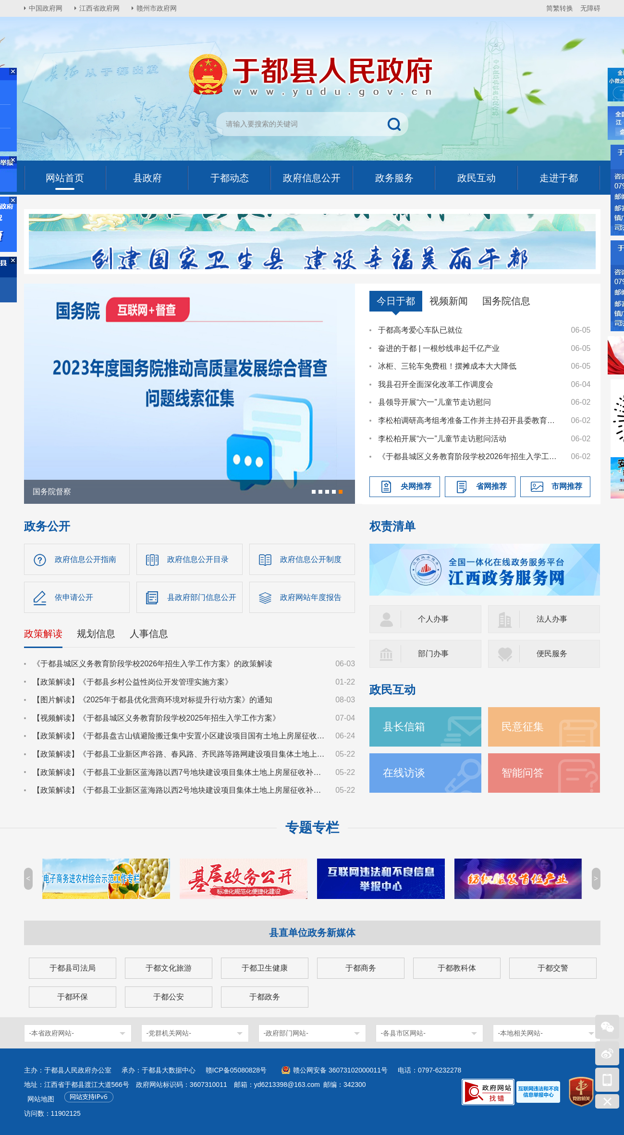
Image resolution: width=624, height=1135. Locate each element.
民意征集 (523, 727)
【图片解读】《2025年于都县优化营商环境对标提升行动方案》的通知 (153, 700)
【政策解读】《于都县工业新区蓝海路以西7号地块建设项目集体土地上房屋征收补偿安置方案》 (180, 772)
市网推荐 (566, 486)
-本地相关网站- (520, 1033)
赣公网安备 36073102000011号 (340, 1070)
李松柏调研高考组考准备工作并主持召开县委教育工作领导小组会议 (470, 420)
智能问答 (523, 773)
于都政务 (264, 997)
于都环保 (72, 997)
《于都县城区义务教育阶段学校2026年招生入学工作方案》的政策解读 (470, 456)
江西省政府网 (99, 8)
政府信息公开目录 (198, 559)
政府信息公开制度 (311, 559)
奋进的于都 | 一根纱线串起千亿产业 (439, 348)
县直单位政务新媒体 (312, 932)
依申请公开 (74, 597)
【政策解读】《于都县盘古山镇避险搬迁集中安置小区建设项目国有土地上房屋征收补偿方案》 (180, 736)
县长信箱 (404, 727)
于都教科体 (457, 968)
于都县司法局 (72, 968)
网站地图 (40, 1099)
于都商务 (360, 968)
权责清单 (392, 526)
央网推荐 (416, 486)
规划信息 (96, 633)
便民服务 (552, 653)
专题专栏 (312, 827)
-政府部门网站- (286, 1033)
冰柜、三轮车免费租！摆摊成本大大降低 (447, 366)
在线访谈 (404, 773)
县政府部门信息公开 (201, 597)
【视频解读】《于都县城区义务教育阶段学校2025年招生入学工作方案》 (157, 718)
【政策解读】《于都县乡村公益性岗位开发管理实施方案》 (132, 682)
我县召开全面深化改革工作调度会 (435, 384)
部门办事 (433, 653)
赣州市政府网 (156, 8)
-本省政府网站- (51, 1033)
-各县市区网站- (403, 1033)
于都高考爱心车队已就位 (420, 330)
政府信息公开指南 (85, 559)
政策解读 (43, 633)
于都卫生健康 (265, 968)
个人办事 (433, 619)
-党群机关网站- (169, 1033)
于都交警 (553, 968)
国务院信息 (506, 301)
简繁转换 (559, 8)
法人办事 (552, 619)
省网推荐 (491, 486)
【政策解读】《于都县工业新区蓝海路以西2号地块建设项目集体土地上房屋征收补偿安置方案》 (180, 790)
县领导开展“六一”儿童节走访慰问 (434, 402)
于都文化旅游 (169, 968)
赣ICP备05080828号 (236, 1070)
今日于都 (396, 301)
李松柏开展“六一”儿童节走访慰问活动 (442, 439)
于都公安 (168, 997)
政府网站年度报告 (311, 597)
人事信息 (149, 633)
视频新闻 (448, 301)
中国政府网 (45, 8)
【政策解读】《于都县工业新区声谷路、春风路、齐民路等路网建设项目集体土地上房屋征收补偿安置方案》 (180, 754)
